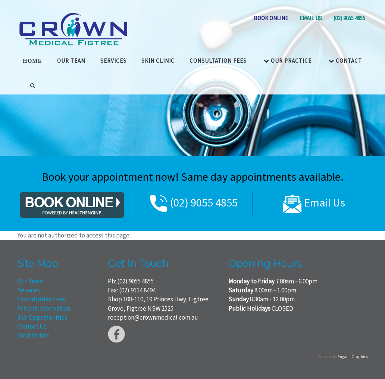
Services (113, 60)
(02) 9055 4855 (349, 18)
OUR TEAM (71, 60)
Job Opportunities (42, 317)
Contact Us (32, 326)
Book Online (33, 335)
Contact (345, 60)
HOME (32, 61)
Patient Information (43, 308)
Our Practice (287, 60)
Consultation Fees (218, 60)
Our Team (30, 281)
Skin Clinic (158, 60)
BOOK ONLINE (271, 18)
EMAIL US (311, 18)
